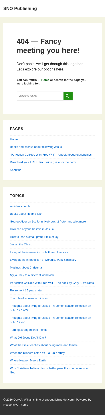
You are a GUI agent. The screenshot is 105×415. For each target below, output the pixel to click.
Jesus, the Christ (21, 244)
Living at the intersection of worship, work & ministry (43, 259)
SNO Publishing (20, 8)
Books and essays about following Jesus (36, 146)
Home (14, 139)
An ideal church (20, 206)
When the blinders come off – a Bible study (37, 353)
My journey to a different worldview (32, 275)
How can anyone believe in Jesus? (32, 229)
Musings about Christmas (26, 267)
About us (15, 170)
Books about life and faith (26, 213)
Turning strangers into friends (29, 329)
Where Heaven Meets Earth (28, 360)
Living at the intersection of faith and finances (39, 252)
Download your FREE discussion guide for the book (43, 162)
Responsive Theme (15, 404)
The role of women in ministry (29, 298)
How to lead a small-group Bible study (34, 237)
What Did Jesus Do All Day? (28, 337)
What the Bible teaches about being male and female (44, 345)
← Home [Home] (43, 80)
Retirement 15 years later (26, 290)
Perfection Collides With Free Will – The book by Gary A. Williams (52, 283)
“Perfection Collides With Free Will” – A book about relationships (51, 154)
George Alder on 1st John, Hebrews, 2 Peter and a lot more (48, 221)
